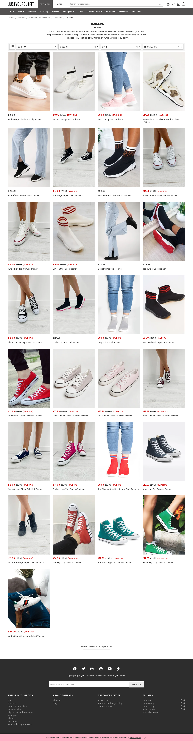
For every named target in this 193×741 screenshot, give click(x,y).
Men (59, 4)
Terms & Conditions (17, 706)
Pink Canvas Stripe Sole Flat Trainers (115, 415)
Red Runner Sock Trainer (154, 269)
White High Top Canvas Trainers (23, 269)
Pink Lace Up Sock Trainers (110, 119)
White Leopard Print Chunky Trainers (25, 119)
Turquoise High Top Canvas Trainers (115, 562)
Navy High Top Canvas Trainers (157, 489)
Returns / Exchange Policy (110, 703)
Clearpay (12, 715)
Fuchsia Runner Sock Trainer (66, 342)
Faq (10, 700)
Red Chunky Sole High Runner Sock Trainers (118, 489)
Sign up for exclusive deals (20, 712)
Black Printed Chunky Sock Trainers (114, 195)
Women (45, 4)
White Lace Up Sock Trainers (66, 119)
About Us (57, 700)
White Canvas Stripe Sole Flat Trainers (161, 195)
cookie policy (135, 737)
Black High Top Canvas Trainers (68, 195)
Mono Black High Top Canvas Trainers (26, 562)
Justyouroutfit (21, 4)
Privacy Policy (14, 709)
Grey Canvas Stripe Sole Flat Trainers (70, 415)
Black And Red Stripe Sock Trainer (158, 342)
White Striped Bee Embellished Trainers (26, 636)
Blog (55, 703)
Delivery (12, 703)
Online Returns (105, 706)
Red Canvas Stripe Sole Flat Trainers (25, 415)
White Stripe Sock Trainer (65, 269)
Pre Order (12, 721)
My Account (103, 700)
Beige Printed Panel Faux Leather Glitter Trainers (161, 120)
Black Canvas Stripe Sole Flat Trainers (25, 342)
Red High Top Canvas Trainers (67, 562)
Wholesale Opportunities (20, 724)
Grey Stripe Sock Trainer (109, 342)
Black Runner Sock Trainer (110, 269)
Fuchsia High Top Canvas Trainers (69, 489)
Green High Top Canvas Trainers (158, 562)
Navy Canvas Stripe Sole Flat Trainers (25, 489)
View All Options (150, 712)
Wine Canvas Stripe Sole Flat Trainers (160, 415)
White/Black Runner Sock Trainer (23, 195)
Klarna (11, 718)
